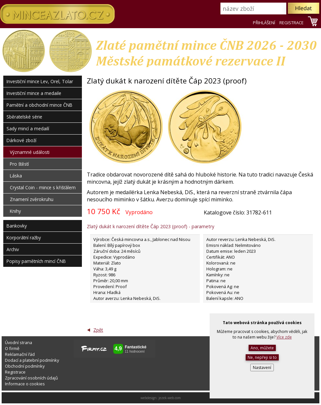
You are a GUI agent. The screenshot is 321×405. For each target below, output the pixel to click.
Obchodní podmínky (25, 366)
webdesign (149, 398)
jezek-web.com (170, 398)
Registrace (15, 372)
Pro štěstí (19, 164)
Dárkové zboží (21, 140)
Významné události (29, 152)
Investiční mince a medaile (34, 93)
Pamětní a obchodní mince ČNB (39, 105)
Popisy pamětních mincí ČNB (36, 261)
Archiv (13, 249)
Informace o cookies (25, 384)
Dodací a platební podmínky (32, 360)
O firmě (12, 348)
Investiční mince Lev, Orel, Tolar (40, 81)
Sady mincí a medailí (28, 128)
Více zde (284, 337)
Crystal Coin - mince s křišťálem (43, 187)
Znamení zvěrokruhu (31, 199)
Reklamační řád (20, 354)
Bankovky (17, 226)
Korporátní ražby (24, 237)
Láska (16, 176)
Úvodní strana (18, 342)
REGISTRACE (291, 23)
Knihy (15, 211)
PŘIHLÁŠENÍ (264, 23)
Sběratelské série (24, 117)
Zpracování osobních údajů (31, 378)
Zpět (98, 330)
